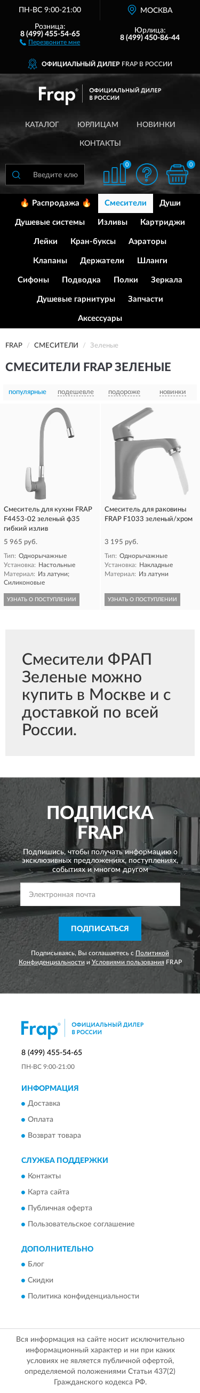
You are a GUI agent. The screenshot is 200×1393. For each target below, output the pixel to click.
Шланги (152, 261)
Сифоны (33, 280)
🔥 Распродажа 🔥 (56, 203)
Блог (36, 1265)
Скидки (40, 1281)
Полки (126, 280)
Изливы (112, 222)
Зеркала (166, 280)
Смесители (126, 203)
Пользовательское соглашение (81, 1224)
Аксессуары (100, 318)
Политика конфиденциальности (83, 1297)
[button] (50, 41)
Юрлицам (97, 125)
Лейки (46, 242)
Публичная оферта (60, 1208)
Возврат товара (54, 1136)
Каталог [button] (42, 125)
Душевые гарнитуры (76, 299)
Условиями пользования (128, 962)
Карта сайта (48, 1192)
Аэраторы (147, 242)
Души (170, 203)
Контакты (100, 143)
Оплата (40, 1120)
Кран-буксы (93, 242)
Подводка (81, 280)
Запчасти (145, 299)
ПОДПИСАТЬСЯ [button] (100, 929)
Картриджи (162, 222)
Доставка (44, 1104)
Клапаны (50, 261)
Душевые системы (50, 222)
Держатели (102, 261)
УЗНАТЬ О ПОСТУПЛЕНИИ (41, 599)
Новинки (156, 125)
